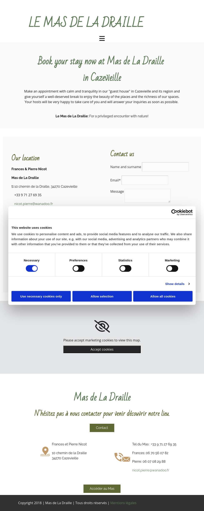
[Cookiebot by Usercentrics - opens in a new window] (174, 212)
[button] (102, 428)
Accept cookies (102, 349)
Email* (115, 180)
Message (117, 191)
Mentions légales (123, 503)
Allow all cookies (162, 296)
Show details (175, 283)
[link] (102, 326)
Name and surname (125, 167)
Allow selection (102, 296)
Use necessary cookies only (41, 296)
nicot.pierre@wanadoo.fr (33, 203)
